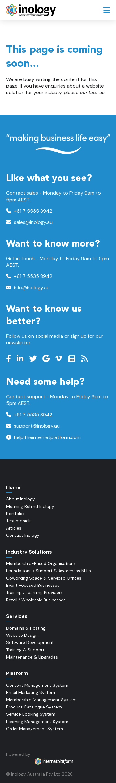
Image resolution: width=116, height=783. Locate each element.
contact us (92, 92)
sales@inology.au (29, 222)
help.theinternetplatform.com (43, 437)
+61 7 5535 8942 (29, 211)
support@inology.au (33, 426)
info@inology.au (27, 287)
